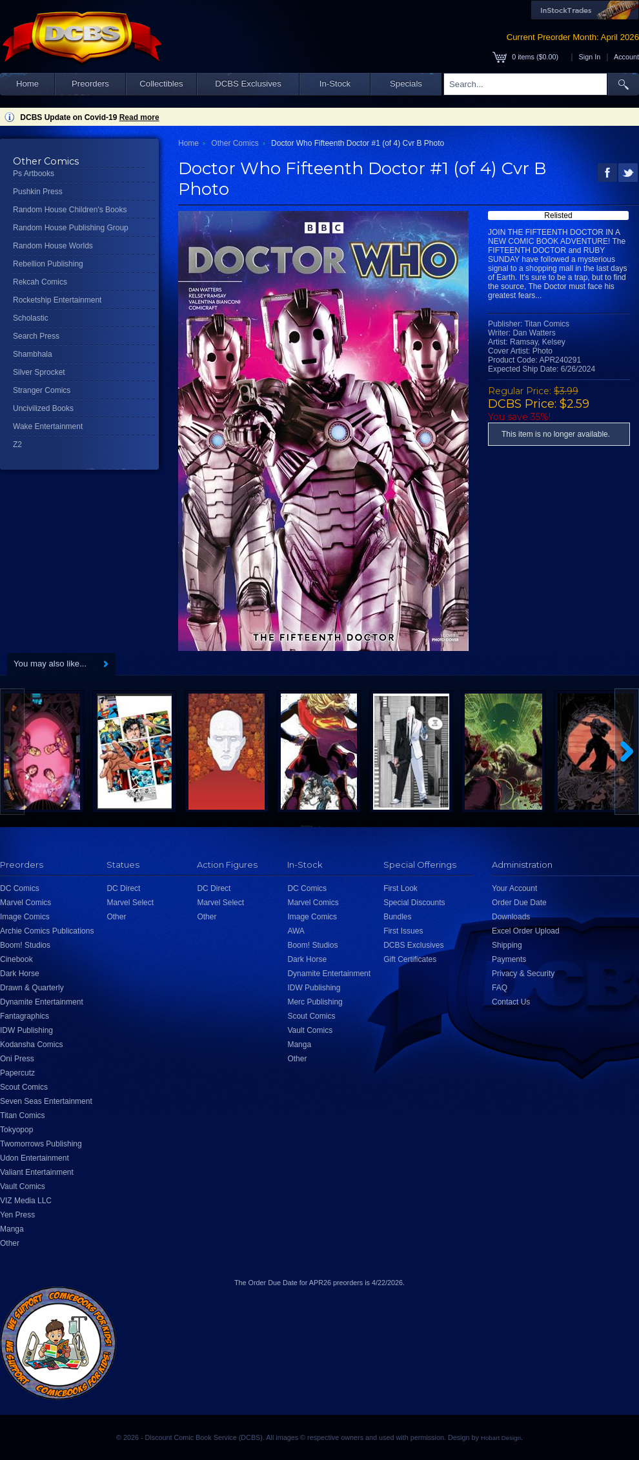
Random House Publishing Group (70, 227)
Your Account (514, 888)
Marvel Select (130, 902)
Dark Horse (19, 973)
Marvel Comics (25, 902)
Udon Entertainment (34, 1158)
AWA (295, 930)
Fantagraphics (24, 1016)
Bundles (397, 916)
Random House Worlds (53, 245)
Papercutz (17, 1072)
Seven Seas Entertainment (46, 1101)
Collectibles (161, 83)
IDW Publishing (26, 1030)
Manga (12, 1229)
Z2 (17, 444)
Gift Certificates (409, 959)
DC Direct (123, 888)
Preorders (90, 83)
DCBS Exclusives (248, 83)
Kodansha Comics (31, 1044)
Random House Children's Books (70, 209)
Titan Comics (22, 1115)
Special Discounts (414, 902)
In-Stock (335, 83)
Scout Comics (24, 1087)
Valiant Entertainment (37, 1172)
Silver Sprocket (39, 372)
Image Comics (25, 916)
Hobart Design (501, 1437)
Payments (509, 959)
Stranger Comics (41, 390)
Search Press (36, 336)
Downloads (511, 916)
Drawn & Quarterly (32, 987)
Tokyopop (16, 1129)
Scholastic (30, 318)
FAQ (499, 987)
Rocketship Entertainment (57, 300)
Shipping (507, 945)
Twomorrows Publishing (41, 1143)
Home (27, 83)
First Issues (403, 930)
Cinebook (16, 959)
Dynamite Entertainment (41, 1001)
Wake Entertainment (48, 426)
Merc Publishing (314, 1001)
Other (9, 1243)
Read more (139, 117)
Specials (406, 83)
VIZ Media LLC (26, 1200)
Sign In (590, 57)
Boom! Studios (25, 945)
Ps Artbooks (33, 173)
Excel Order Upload (526, 930)
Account (626, 57)
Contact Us (511, 1001)
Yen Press (17, 1214)
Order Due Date (519, 902)
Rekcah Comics (40, 281)
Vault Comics (22, 1186)
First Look (400, 888)
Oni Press (17, 1058)
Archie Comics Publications (47, 930)
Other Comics (234, 143)
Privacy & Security (523, 973)
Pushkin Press (38, 191)
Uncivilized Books (43, 408)
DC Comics (19, 888)
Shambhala (32, 354)
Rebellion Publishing (48, 263)
